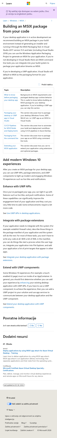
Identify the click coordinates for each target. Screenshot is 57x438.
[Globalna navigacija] (2, 3)
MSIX (22, 20)
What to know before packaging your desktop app (11, 97)
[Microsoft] (28, 3)
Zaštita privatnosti (12, 426)
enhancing (24, 282)
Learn (5, 20)
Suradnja (33, 423)
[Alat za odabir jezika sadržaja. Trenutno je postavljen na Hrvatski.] (11, 398)
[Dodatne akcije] (52, 21)
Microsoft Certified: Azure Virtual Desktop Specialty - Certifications (24, 369)
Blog (23, 423)
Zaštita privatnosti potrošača (35, 426)
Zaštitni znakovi (26, 430)
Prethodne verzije (11, 423)
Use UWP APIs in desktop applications (23, 213)
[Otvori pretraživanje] (46, 3)
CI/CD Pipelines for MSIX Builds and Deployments (11, 128)
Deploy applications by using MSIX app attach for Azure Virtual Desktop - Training (28, 352)
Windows (13, 20)
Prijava (52, 3)
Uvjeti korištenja (11, 430)
